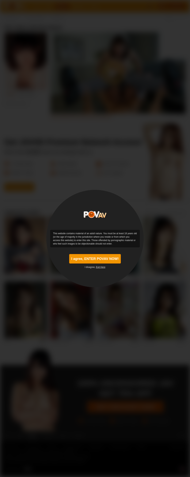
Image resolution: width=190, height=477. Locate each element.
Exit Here (100, 267)
